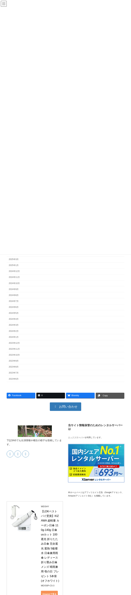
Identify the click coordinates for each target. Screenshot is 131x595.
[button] (65, 406)
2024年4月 (14, 319)
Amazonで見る (56, 562)
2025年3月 (14, 259)
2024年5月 (14, 313)
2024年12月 (14, 271)
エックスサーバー (76, 437)
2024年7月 (14, 301)
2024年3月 (14, 325)
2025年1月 (14, 265)
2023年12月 (14, 343)
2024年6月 (14, 307)
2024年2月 (14, 331)
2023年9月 (14, 361)
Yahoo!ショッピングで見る (56, 579)
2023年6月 (14, 379)
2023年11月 (14, 349)
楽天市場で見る (56, 570)
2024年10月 (14, 283)
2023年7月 (14, 373)
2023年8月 (14, 367)
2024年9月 (14, 289)
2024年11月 (14, 277)
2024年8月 (14, 295)
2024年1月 (14, 337)
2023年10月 (14, 355)
